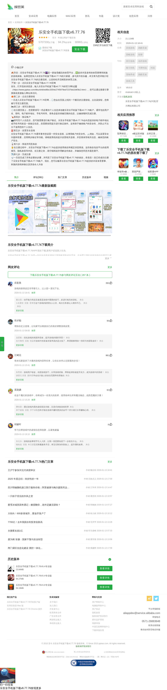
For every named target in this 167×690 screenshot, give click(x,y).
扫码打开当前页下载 (102, 45)
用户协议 (96, 609)
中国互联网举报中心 (101, 627)
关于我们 (53, 602)
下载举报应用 (98, 630)
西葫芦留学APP (138, 171)
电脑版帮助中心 (99, 605)
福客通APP (153, 171)
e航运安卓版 (138, 133)
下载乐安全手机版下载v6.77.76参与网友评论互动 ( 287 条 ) (60, 275)
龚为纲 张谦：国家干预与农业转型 (25, 539)
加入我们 (53, 605)
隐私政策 (128, 96)
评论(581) (38, 177)
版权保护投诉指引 (100, 616)
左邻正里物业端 (153, 133)
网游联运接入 (55, 620)
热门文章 (62, 177)
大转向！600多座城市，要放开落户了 (27, 513)
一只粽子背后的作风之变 (20, 496)
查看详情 (105, 568)
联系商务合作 (55, 613)
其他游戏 (130, 48)
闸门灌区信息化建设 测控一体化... (25, 548)
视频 (106, 177)
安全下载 (79, 49)
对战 (153, 68)
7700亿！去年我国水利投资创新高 (25, 522)
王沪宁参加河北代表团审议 (21, 470)
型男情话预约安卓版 (123, 133)
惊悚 (140, 54)
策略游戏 (130, 54)
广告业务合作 (55, 616)
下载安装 (72, 38)
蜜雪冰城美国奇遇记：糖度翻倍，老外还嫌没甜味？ (34, 504)
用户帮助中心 (98, 602)
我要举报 (96, 623)
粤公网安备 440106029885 (54, 652)
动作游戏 (142, 61)
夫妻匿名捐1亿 (15, 530)
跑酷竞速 (142, 48)
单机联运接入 (55, 623)
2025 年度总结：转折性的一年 (23, 479)
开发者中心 (54, 609)
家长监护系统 (98, 620)
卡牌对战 (142, 68)
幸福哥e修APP (123, 171)
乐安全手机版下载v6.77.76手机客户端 (23, 602)
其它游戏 (130, 61)
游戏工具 (130, 81)
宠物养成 (130, 74)
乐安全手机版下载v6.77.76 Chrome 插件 (24, 609)
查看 (123, 140)
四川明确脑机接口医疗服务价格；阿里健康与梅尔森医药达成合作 (39, 487)
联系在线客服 (154, 625)
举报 (2, 344)
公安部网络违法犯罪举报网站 (114, 652)
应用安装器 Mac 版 (15, 605)
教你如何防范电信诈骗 (150, 629)
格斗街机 (130, 68)
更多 (108, 258)
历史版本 (86, 177)
